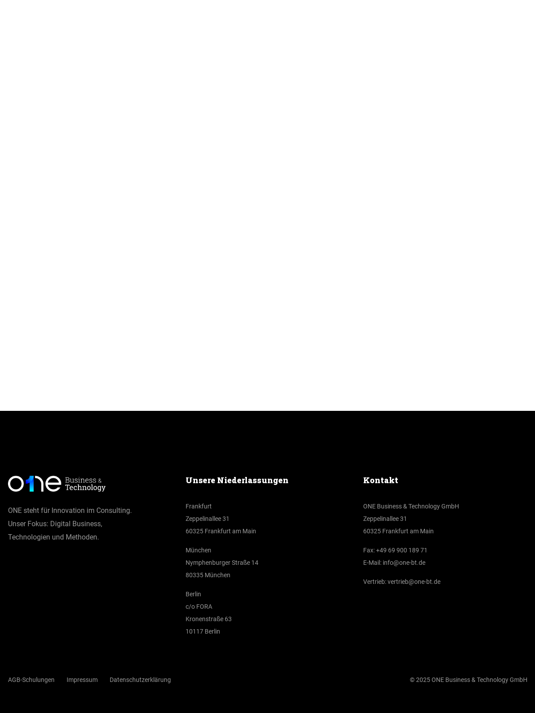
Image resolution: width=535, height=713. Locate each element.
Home (246, 272)
